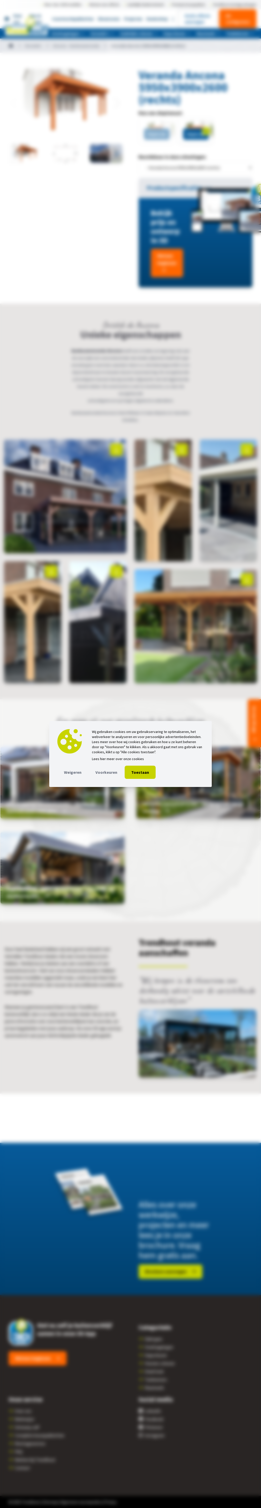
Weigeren (72, 772)
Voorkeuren (106, 772)
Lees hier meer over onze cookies (118, 759)
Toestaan (140, 772)
